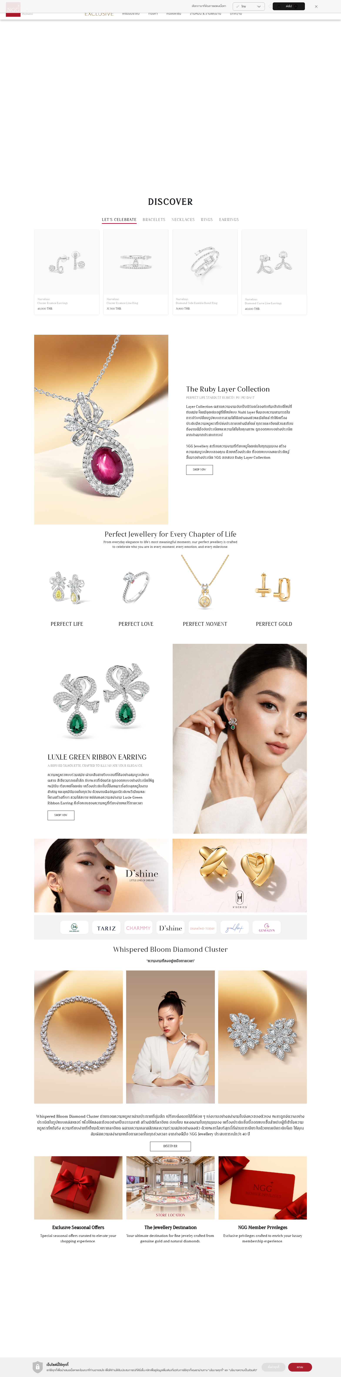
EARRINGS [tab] (229, 233)
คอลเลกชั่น (174, 26)
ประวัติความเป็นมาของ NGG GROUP (192, 1287)
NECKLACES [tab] (183, 233)
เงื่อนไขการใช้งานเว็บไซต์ (185, 1293)
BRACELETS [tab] (154, 233)
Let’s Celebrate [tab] (119, 233)
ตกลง (300, 1367)
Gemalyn (145, 1287)
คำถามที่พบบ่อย (293, 1310)
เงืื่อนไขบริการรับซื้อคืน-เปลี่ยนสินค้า (303, 1316)
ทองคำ (153, 26)
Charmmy (145, 1293)
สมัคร (27, 1294)
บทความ (236, 26)
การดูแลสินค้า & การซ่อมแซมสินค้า (303, 1293)
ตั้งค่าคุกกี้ (273, 1367)
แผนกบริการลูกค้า (83, 1296)
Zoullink (144, 1304)
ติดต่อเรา (289, 1287)
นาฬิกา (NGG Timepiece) (242, 1293)
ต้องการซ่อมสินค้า (294, 1299)
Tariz (142, 1299)
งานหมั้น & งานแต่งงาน (205, 26)
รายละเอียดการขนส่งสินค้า (298, 1304)
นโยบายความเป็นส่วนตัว (243, 1370)
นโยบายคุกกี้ (216, 1370)
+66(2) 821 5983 (82, 1304)
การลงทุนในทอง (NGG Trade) (244, 1287)
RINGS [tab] (207, 233)
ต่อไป (289, 6)
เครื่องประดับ (131, 26)
